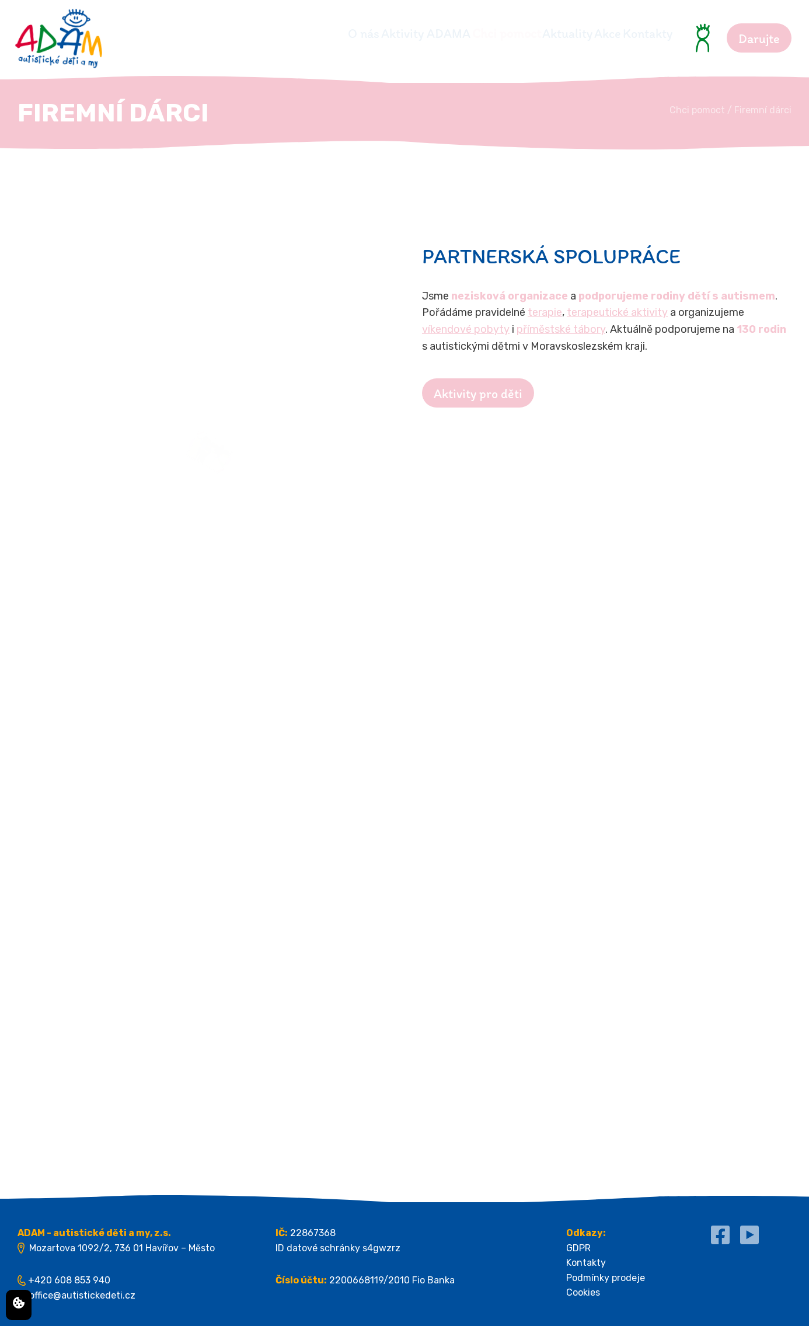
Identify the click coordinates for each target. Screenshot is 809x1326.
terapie (545, 312)
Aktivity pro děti (478, 394)
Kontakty (647, 33)
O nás (255, 33)
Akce (586, 33)
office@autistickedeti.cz (82, 1295)
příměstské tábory (561, 329)
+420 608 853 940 (69, 1280)
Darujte (759, 39)
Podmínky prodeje (605, 1277)
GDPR (578, 1248)
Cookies (583, 1292)
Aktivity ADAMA (338, 33)
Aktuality (524, 33)
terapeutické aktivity (617, 312)
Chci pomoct (441, 33)
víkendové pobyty (466, 329)
